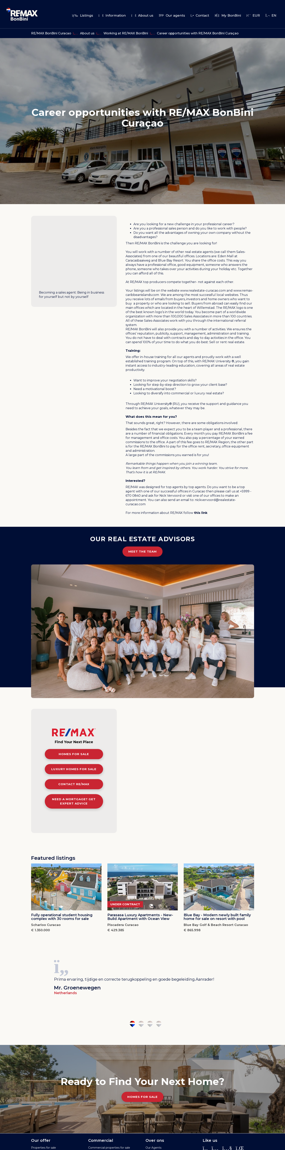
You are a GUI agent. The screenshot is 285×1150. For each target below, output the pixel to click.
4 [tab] (158, 1024)
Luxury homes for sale (73, 769)
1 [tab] (132, 1024)
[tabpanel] (142, 976)
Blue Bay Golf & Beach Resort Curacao (216, 925)
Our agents (172, 15)
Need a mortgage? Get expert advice (74, 801)
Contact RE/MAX (73, 784)
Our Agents (153, 1147)
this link (200, 513)
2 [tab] (141, 1024)
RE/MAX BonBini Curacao (51, 33)
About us (142, 15)
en (270, 15)
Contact (200, 15)
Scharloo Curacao (46, 925)
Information (112, 15)
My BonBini (228, 15)
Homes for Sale (142, 1097)
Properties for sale (43, 1147)
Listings (82, 15)
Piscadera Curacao (122, 925)
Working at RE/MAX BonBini (125, 33)
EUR (253, 15)
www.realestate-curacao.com (203, 290)
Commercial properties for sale (109, 1147)
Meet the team (142, 551)
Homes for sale (74, 754)
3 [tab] (150, 1024)
